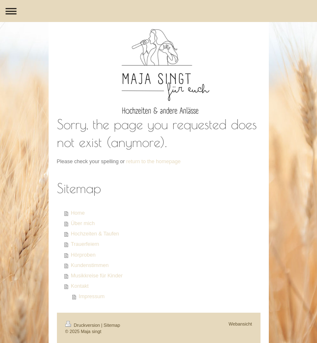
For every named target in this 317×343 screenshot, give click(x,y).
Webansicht (240, 323)
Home (78, 213)
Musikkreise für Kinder (97, 276)
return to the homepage (153, 161)
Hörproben (83, 255)
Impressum (91, 296)
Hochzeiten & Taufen (95, 234)
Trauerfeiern (85, 244)
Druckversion (83, 325)
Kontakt (80, 286)
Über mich (83, 223)
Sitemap (111, 325)
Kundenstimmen (90, 265)
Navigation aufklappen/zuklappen (158, 11)
